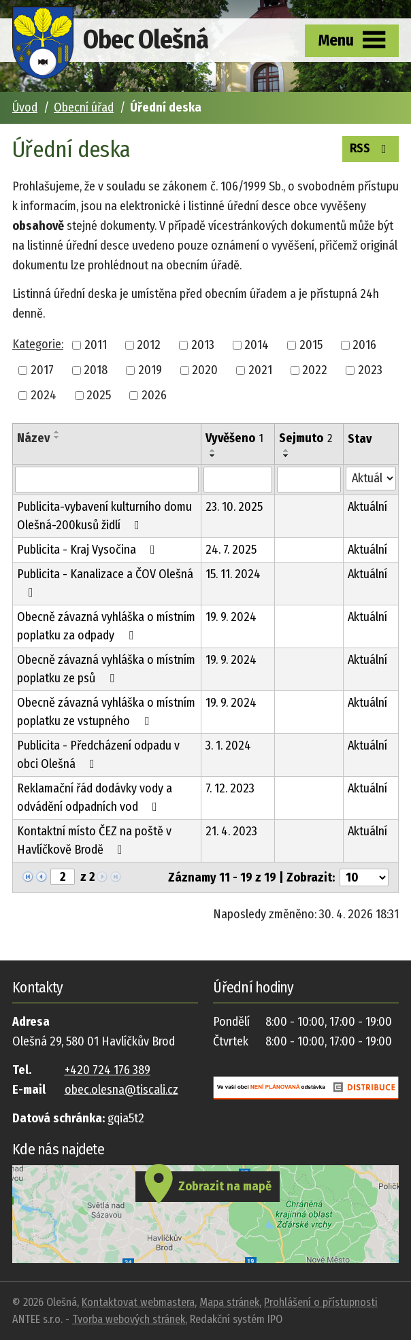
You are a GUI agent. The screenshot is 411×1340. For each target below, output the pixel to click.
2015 (311, 344)
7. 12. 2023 (230, 788)
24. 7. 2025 (231, 549)
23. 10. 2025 (234, 506)
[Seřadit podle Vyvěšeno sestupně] (213, 455)
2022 (314, 370)
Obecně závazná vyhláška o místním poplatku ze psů (106, 669)
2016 (364, 344)
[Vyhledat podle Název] (107, 479)
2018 (96, 370)
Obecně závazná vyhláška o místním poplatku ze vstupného (106, 711)
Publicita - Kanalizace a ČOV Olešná (105, 583)
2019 (150, 370)
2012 (149, 344)
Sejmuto (305, 438)
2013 (202, 344)
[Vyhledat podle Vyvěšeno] (237, 479)
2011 (95, 344)
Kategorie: (37, 344)
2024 (43, 395)
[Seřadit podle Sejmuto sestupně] (286, 455)
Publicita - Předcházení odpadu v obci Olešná (98, 754)
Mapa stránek (229, 1302)
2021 (260, 370)
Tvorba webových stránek (128, 1319)
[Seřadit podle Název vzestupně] (57, 432)
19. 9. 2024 (231, 616)
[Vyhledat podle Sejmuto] (309, 479)
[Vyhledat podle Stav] (371, 478)
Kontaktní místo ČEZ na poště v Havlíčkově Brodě (94, 840)
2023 (370, 370)
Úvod (24, 107)
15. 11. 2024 (233, 574)
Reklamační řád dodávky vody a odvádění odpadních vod (94, 797)
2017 (42, 370)
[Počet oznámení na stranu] (364, 877)
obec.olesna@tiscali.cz (121, 1089)
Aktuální (367, 506)
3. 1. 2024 (228, 745)
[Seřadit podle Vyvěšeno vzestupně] (213, 450)
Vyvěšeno (234, 438)
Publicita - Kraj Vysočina (89, 549)
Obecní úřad (84, 107)
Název (33, 438)
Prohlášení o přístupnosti (321, 1302)
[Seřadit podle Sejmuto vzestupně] (286, 450)
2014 (256, 344)
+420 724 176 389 (107, 1069)
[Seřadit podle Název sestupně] (57, 437)
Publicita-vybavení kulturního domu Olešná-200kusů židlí (104, 516)
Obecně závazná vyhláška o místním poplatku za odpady (106, 626)
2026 (154, 395)
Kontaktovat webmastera (138, 1302)
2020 (205, 370)
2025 (98, 395)
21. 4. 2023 (231, 831)
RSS (371, 147)
